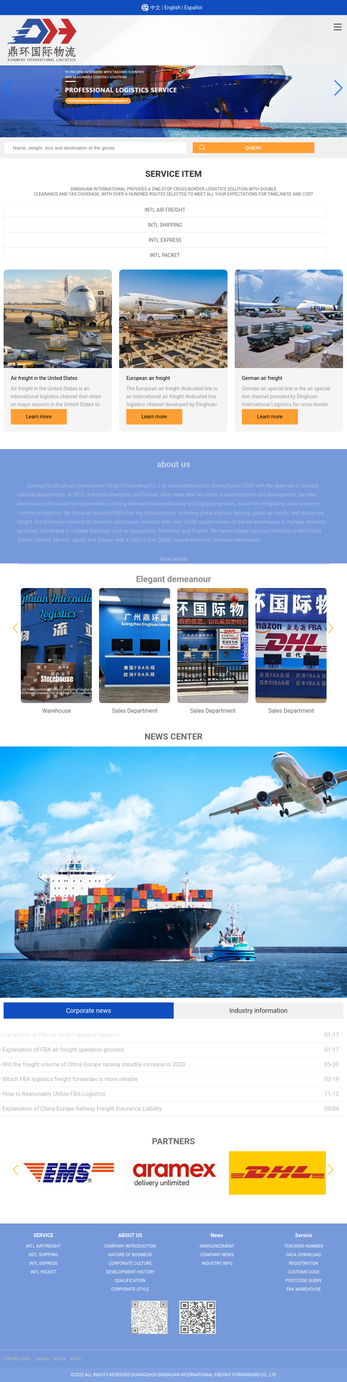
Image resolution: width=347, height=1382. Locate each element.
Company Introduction (130, 1246)
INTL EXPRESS (165, 240)
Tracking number (303, 1246)
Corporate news (88, 1010)
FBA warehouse (303, 1289)
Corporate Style (130, 1289)
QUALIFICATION (130, 1280)
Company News (217, 1254)
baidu (75, 1358)
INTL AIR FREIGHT (165, 210)
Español (193, 7)
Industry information (258, 1010)
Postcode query (304, 1280)
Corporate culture (129, 1263)
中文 (155, 7)
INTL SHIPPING (165, 225)
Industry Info (216, 1263)
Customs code (303, 1272)
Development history (130, 1272)
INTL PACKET (165, 255)
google (42, 1358)
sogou (60, 1358)
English (173, 7)
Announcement (217, 1246)
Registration (303, 1263)
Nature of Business (130, 1254)
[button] (7, 88)
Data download (303, 1254)
